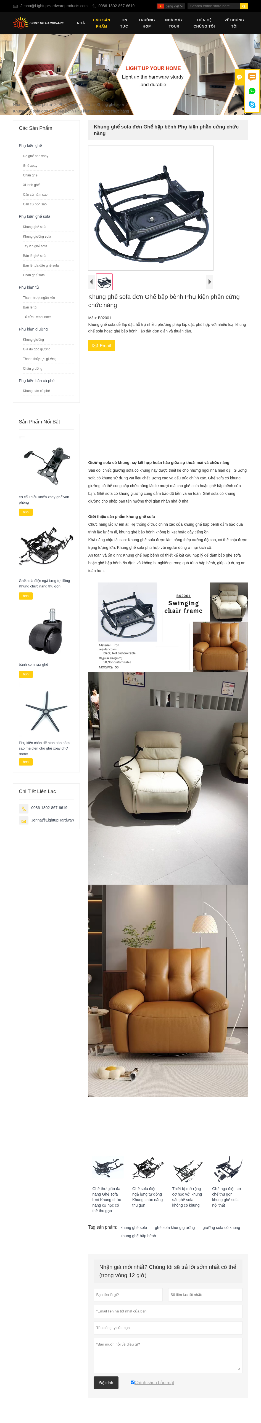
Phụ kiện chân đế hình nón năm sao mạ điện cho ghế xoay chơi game (44, 749)
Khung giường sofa (37, 236)
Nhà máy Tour (174, 23)
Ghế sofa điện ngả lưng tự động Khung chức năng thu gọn (44, 584)
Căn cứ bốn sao (35, 204)
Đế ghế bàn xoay (35, 156)
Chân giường (32, 368)
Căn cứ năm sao (35, 194)
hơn (25, 512)
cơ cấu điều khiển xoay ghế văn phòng (44, 500)
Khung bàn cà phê (36, 391)
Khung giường (33, 339)
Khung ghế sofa (110, 105)
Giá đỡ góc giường (36, 349)
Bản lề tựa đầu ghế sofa (41, 265)
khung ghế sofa (134, 1228)
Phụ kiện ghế (30, 146)
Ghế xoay (30, 165)
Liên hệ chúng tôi (204, 23)
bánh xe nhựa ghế (33, 665)
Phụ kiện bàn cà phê (36, 381)
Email (101, 345)
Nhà (81, 23)
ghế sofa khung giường (175, 1228)
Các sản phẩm (101, 23)
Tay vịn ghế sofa (35, 246)
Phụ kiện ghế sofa (74, 105)
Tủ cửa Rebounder (37, 317)
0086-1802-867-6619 (117, 6)
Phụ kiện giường (33, 329)
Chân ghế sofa (33, 275)
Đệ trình (106, 1383)
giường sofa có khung (221, 1228)
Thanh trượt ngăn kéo (39, 298)
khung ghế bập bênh (138, 1236)
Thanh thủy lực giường (39, 359)
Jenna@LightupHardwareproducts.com (54, 6)
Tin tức (124, 23)
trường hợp (147, 23)
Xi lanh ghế (31, 185)
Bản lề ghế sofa (34, 256)
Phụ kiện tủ (29, 288)
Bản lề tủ (29, 307)
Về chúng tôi (234, 23)
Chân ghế (30, 175)
